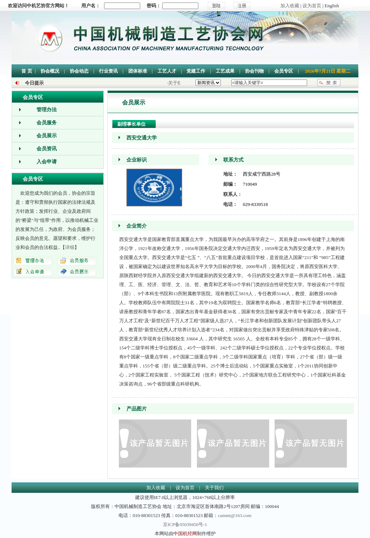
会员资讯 (46, 148)
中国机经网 (185, 533)
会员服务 (46, 122)
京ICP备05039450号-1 (185, 524)
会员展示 (46, 135)
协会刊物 (254, 71)
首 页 (26, 71)
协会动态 (79, 71)
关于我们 (214, 487)
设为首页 (311, 5)
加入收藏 (289, 5)
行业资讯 (108, 71)
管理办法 (46, 109)
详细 (69, 247)
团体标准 (137, 71)
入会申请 (46, 161)
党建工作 (195, 71)
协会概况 (49, 71)
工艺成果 (225, 71)
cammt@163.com (234, 515)
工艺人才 (167, 71)
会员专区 (283, 71)
